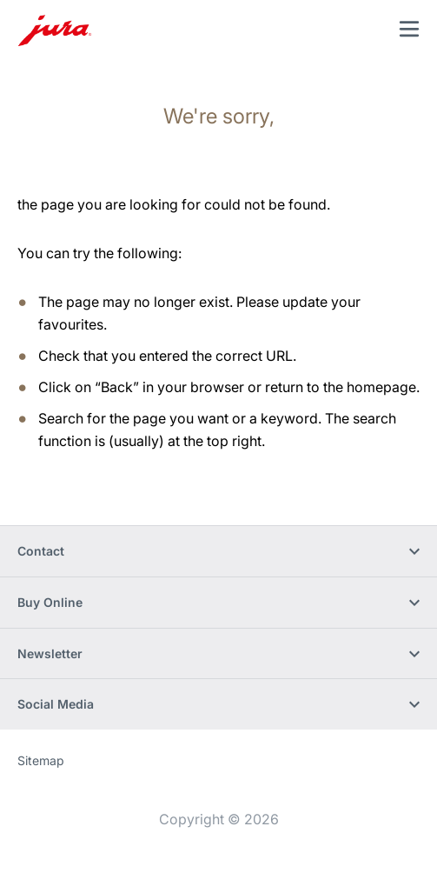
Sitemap (40, 760)
